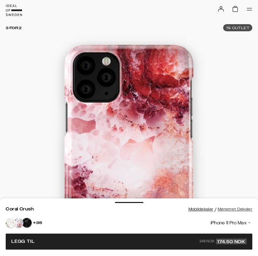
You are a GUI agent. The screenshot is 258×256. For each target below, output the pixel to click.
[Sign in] (221, 9)
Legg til (129, 241)
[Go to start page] (14, 10)
